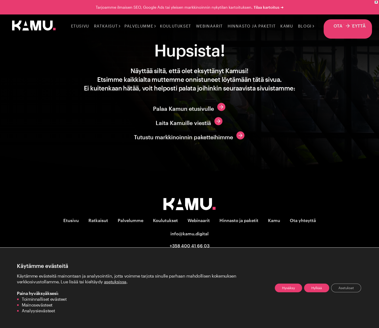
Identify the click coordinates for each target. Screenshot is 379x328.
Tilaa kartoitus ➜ (269, 7)
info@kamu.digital (189, 233)
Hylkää (316, 288)
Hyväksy (288, 288)
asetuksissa (115, 281)
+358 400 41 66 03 (190, 245)
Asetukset (346, 288)
